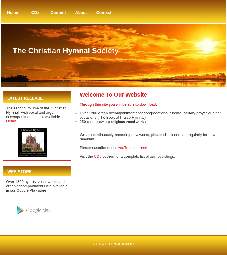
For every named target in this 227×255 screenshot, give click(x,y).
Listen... (12, 121)
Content (58, 12)
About (81, 12)
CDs (35, 12)
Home (12, 12)
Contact (103, 12)
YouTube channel (132, 148)
